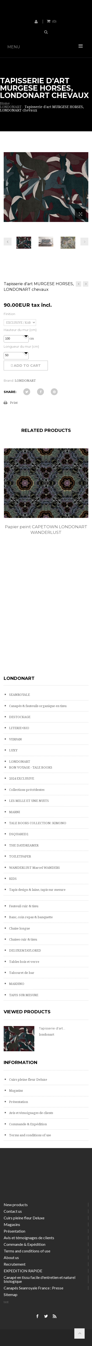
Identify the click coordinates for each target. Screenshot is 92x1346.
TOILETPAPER (19, 856)
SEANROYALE (19, 695)
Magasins (15, 1090)
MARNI (14, 812)
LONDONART (19, 761)
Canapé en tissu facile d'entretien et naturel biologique (39, 1279)
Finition (9, 314)
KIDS (12, 879)
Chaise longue (19, 928)
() (54, 21)
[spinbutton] (16, 339)
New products (16, 1204)
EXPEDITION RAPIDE (23, 1270)
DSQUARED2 (18, 834)
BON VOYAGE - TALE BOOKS (30, 767)
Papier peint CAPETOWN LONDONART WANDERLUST (46, 529)
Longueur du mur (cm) (21, 346)
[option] (46, 496)
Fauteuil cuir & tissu (23, 906)
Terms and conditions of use (29, 1135)
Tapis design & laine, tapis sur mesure (37, 890)
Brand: (9, 380)
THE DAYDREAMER (23, 845)
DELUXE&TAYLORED (24, 950)
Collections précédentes (26, 790)
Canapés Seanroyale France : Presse (33, 1287)
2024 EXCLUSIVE (21, 778)
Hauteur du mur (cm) (20, 330)
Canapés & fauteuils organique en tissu (37, 706)
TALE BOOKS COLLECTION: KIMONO (37, 823)
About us (11, 1257)
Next (84, 241)
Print (14, 402)
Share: (10, 392)
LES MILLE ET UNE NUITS (28, 801)
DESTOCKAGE (19, 717)
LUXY (12, 750)
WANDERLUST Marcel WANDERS (34, 867)
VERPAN (15, 739)
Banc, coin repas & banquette (30, 917)
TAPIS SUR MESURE (23, 995)
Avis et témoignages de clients (30, 1113)
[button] (26, 336)
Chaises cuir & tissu (22, 939)
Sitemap (10, 1294)
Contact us (13, 1211)
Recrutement (15, 1264)
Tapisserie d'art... (52, 1028)
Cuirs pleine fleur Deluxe (27, 1079)
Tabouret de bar (21, 973)
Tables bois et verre (23, 962)
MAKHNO (16, 984)
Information (20, 1062)
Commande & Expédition (27, 1124)
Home (5, 103)
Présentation (18, 1102)
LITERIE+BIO (18, 728)
